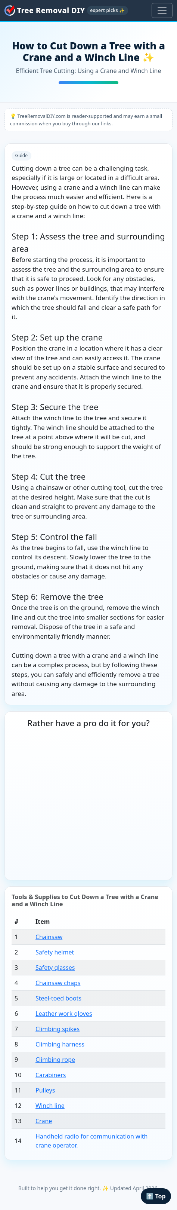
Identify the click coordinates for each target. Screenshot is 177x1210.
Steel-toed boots (58, 998)
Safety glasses (55, 967)
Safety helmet (54, 952)
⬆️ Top (155, 1196)
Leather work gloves (63, 1013)
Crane (43, 1121)
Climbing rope (55, 1059)
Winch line (50, 1105)
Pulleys (45, 1090)
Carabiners (50, 1075)
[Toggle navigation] (162, 10)
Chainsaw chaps (57, 983)
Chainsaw (48, 937)
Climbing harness (59, 1044)
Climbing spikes (57, 1029)
